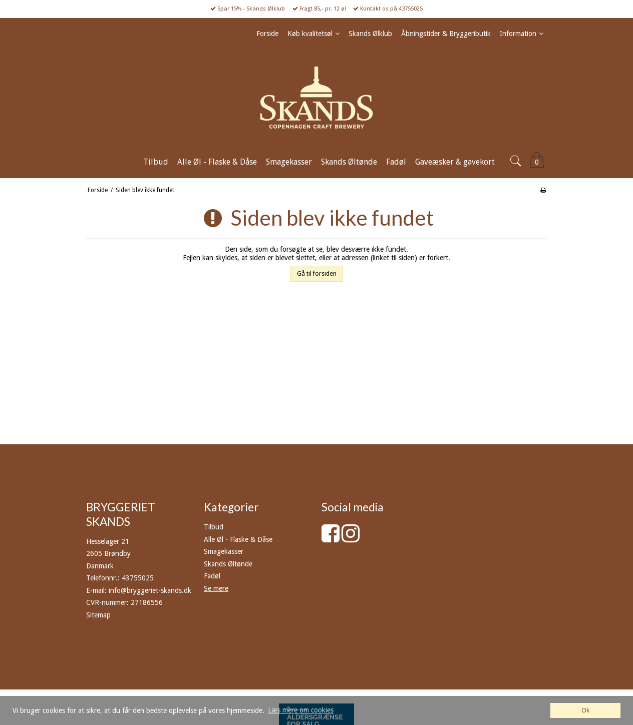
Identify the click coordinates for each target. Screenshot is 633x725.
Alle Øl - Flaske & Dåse (238, 539)
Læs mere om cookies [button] (301, 710)
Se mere (216, 588)
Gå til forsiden (317, 273)
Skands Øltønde (228, 564)
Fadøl (212, 576)
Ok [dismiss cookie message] (585, 710)
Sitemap (98, 615)
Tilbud (213, 527)
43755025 (138, 578)
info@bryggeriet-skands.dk (150, 590)
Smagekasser (223, 551)
